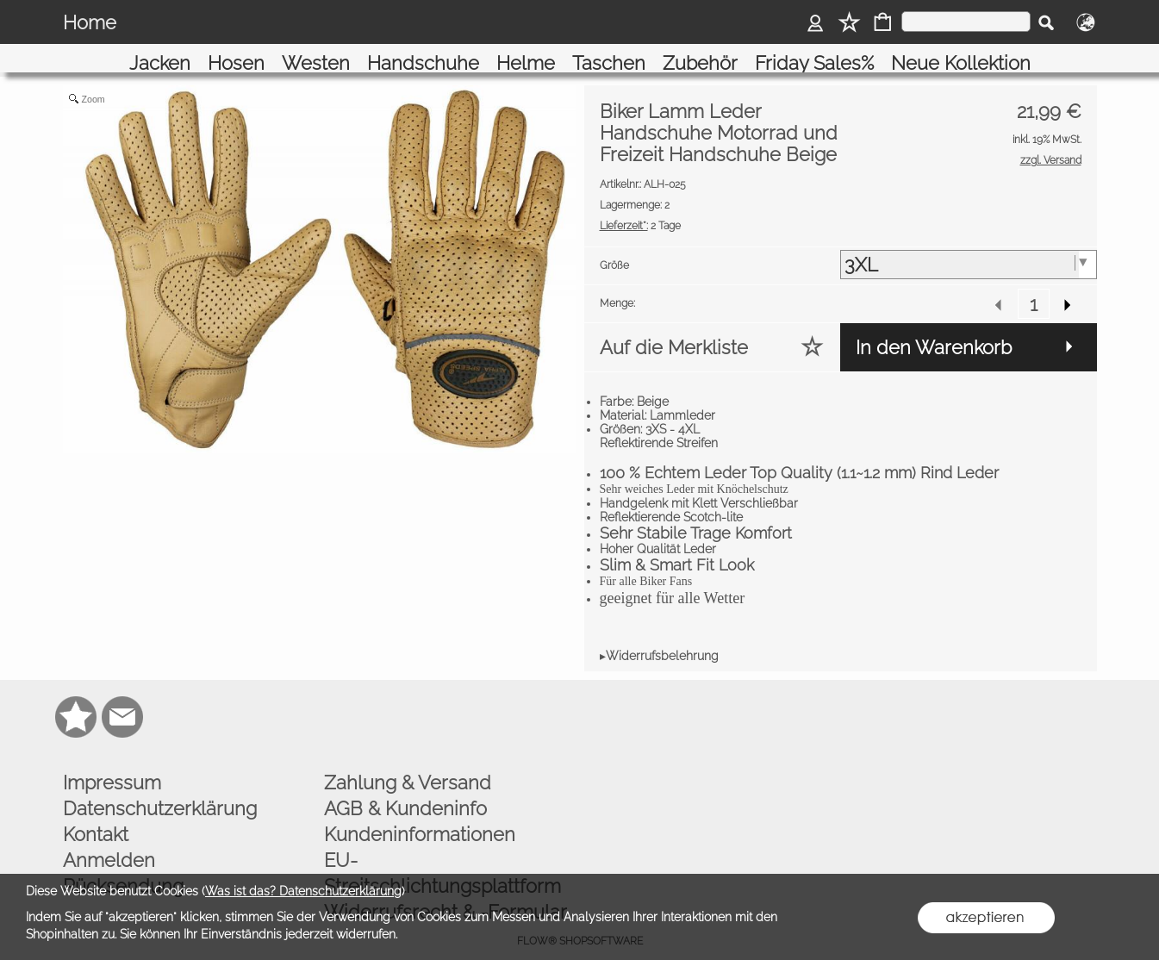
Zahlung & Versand (407, 762)
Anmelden (109, 840)
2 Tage (640, 206)
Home (89, 22)
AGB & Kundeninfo (405, 788)
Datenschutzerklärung (160, 788)
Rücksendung (123, 866)
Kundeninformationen (419, 814)
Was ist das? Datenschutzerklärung (303, 891)
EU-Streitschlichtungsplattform (442, 853)
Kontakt (95, 814)
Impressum (112, 762)
